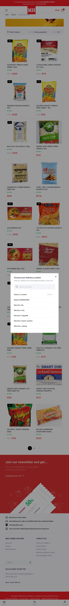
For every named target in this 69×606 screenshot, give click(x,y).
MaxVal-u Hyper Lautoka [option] (23, 321)
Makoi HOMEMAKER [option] (21, 300)
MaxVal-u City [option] (19, 310)
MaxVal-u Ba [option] (18, 305)
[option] (34, 294)
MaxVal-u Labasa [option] (20, 326)
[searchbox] (34, 286)
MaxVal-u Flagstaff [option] (21, 316)
